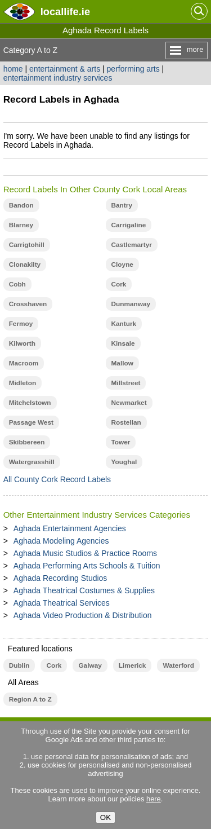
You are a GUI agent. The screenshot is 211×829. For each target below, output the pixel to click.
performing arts (133, 68)
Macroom (24, 363)
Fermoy (21, 324)
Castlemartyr (131, 245)
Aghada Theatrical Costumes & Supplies (84, 590)
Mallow (122, 363)
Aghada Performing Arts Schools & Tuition (87, 565)
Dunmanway (131, 304)
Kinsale (123, 343)
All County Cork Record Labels (57, 479)
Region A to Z (30, 699)
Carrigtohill (26, 245)
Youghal (124, 462)
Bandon (21, 205)
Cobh (17, 284)
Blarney (21, 225)
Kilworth (22, 343)
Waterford (178, 665)
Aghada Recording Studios (60, 578)
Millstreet (126, 383)
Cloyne (122, 264)
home (13, 68)
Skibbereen (27, 442)
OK (105, 817)
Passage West (31, 422)
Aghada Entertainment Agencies (70, 528)
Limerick (132, 665)
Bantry (121, 205)
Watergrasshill (32, 462)
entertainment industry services (58, 77)
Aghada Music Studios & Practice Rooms (85, 553)
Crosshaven (28, 304)
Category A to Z (30, 50)
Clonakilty (25, 264)
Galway (89, 665)
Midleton (23, 383)
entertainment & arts (64, 68)
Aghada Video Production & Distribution (83, 615)
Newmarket (129, 403)
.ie (65, 11)
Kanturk (124, 324)
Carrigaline (128, 225)
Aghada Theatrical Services (62, 602)
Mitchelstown (30, 403)
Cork (119, 284)
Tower (121, 442)
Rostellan (126, 422)
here (153, 799)
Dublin (19, 665)
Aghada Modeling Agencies (61, 540)
